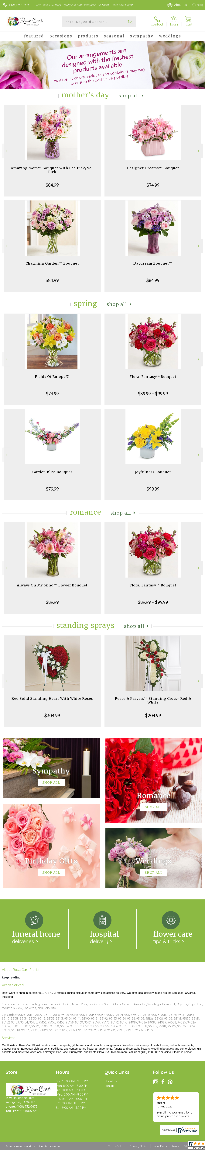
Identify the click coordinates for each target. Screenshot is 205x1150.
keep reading (11, 977)
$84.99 (52, 185)
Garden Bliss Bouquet (52, 472)
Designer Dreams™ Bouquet (153, 168)
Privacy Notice (139, 1146)
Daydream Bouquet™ (153, 263)
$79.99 (52, 489)
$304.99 (52, 715)
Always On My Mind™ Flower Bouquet (52, 585)
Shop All (129, 96)
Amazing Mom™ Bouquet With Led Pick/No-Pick (52, 170)
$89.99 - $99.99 (153, 393)
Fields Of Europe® (52, 376)
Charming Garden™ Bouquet (52, 263)
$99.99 (153, 489)
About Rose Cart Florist (20, 969)
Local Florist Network (166, 1146)
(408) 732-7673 (19, 5)
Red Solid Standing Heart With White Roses (52, 698)
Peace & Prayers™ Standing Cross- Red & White (153, 700)
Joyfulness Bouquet (153, 472)
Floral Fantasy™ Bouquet (153, 376)
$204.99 (153, 715)
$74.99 (153, 185)
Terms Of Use (116, 1146)
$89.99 (52, 602)
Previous (6, 151)
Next (199, 151)
